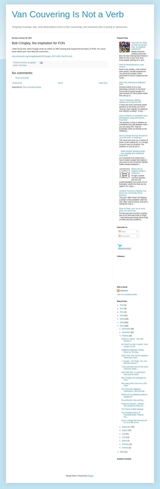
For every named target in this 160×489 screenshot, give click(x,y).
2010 (122, 315)
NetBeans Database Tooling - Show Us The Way (133, 351)
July (124, 434)
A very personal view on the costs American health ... (134, 368)
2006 (122, 452)
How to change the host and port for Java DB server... (134, 421)
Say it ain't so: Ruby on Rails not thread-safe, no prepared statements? (139, 46)
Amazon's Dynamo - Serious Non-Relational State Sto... (133, 405)
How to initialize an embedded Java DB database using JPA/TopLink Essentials (133, 118)
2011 (122, 312)
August (125, 430)
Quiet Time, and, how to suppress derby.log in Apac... (134, 357)
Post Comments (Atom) (32, 87)
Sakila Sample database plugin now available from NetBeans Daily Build (132, 153)
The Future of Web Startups (132, 409)
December (126, 329)
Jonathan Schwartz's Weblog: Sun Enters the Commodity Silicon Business (132, 193)
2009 (122, 319)
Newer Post (17, 83)
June (124, 437)
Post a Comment (22, 78)
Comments (124, 236)
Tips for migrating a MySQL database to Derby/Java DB (130, 101)
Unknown (124, 291)
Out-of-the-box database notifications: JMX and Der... (133, 390)
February (125, 444)
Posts (122, 232)
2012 (122, 309)
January (125, 448)
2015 (122, 305)
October (125, 336)
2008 (122, 322)
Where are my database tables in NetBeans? (138, 171)
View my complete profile (127, 294)
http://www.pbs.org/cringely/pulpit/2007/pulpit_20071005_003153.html (42, 56)
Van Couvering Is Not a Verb (68, 14)
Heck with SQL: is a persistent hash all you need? (133, 373)
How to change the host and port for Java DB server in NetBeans (133, 137)
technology (22, 65)
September (126, 427)
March (124, 441)
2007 (122, 326)
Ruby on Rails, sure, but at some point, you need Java (132, 210)
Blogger (91, 476)
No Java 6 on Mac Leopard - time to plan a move (134, 345)
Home (60, 83)
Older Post (103, 83)
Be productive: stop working (132, 400)
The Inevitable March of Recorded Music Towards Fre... (132, 415)
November (126, 332)
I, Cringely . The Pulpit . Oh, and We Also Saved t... (134, 362)
